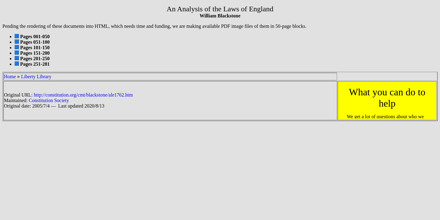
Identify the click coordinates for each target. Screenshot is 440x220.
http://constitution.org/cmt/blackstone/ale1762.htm (83, 94)
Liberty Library (36, 76)
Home (10, 76)
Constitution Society (49, 100)
